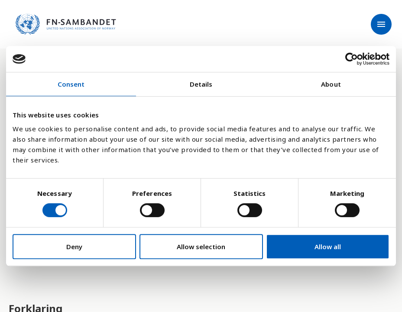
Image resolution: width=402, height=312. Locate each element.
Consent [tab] (71, 84)
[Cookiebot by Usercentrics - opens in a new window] (351, 58)
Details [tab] (201, 84)
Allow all (327, 246)
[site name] (66, 24)
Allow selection (201, 246)
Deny (74, 246)
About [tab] (331, 84)
